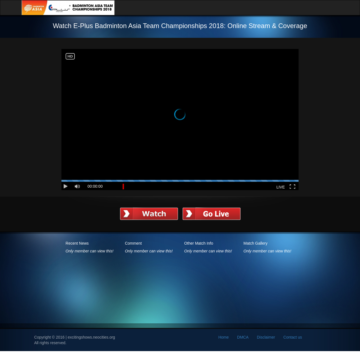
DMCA (243, 337)
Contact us (292, 337)
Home (223, 337)
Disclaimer (266, 337)
